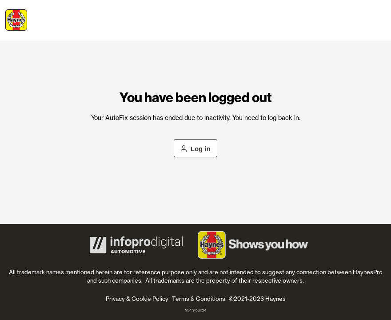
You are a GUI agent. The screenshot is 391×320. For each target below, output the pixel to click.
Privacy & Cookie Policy (137, 298)
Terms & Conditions (198, 298)
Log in (195, 148)
